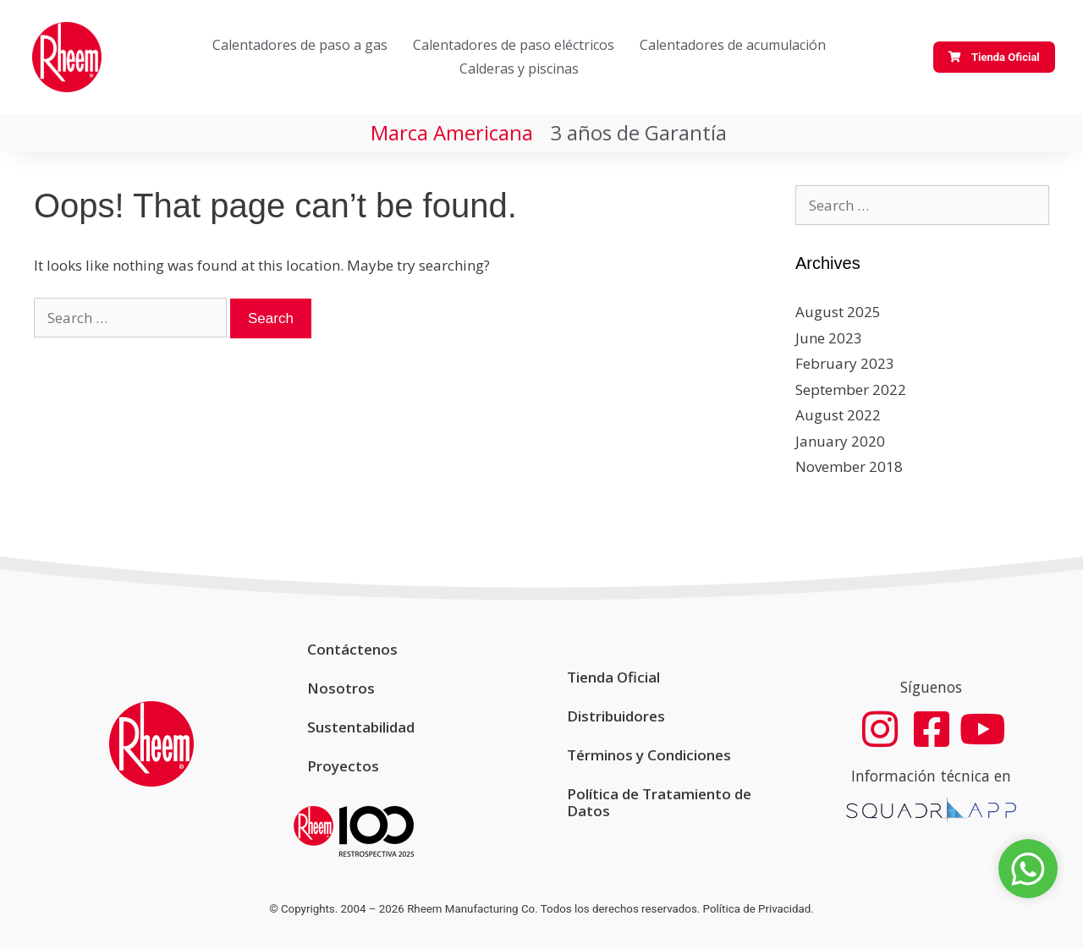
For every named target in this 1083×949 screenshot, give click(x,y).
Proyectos (343, 766)
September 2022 (850, 389)
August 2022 (838, 415)
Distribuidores (616, 716)
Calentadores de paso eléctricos (513, 45)
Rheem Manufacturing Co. (472, 908)
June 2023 (828, 338)
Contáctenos (352, 649)
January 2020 (840, 441)
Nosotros (341, 688)
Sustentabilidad (361, 727)
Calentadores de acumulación (733, 45)
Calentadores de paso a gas (300, 45)
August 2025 (838, 311)
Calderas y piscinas (519, 68)
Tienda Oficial (613, 677)
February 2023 (844, 363)
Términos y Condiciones (649, 755)
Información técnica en (931, 776)
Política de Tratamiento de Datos (659, 802)
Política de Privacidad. (758, 908)
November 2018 (849, 466)
